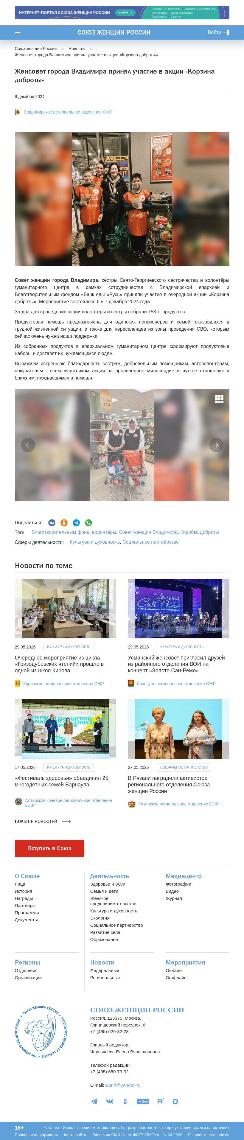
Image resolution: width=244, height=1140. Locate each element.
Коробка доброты (199, 532)
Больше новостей (43, 821)
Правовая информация (36, 1135)
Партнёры (25, 905)
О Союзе (27, 876)
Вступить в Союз (49, 848)
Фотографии (178, 884)
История (23, 891)
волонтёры (103, 532)
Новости (102, 962)
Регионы (27, 962)
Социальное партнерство (116, 925)
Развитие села (105, 932)
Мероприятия (185, 962)
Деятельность (109, 876)
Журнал (174, 898)
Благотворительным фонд (60, 532)
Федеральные (104, 970)
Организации (28, 977)
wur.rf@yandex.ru (123, 1085)
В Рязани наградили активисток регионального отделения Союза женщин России (169, 784)
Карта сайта (75, 1135)
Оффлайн (176, 977)
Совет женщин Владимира (147, 532)
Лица (20, 884)
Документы (26, 919)
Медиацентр (184, 876)
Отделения (26, 970)
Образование (104, 939)
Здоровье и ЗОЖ (107, 884)
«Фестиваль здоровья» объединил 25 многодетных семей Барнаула (61, 781)
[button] (28, 445)
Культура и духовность (95, 542)
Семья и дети (104, 891)
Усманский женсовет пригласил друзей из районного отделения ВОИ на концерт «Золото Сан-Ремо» (176, 664)
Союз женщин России (113, 32)
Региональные (105, 977)
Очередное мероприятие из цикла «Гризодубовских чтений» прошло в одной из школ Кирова (59, 664)
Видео (172, 891)
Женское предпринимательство (113, 901)
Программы (27, 912)
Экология (100, 917)
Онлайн (174, 970)
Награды (24, 898)
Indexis (222, 1135)
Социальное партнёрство (150, 542)
